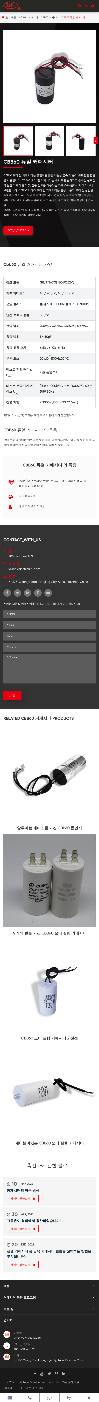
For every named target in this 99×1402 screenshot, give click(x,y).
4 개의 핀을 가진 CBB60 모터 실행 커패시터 (50, 933)
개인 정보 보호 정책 (32, 1387)
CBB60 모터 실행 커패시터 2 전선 (49, 1038)
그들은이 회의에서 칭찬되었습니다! (34, 1221)
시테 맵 (7, 1387)
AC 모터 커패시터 (28, 17)
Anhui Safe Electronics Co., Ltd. (42, 1382)
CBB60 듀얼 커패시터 (73, 17)
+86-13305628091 (21, 556)
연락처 (8, 1320)
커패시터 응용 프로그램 (19, 1297)
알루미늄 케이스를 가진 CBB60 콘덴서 (49, 828)
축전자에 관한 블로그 (49, 1165)
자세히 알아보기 (22, 1198)
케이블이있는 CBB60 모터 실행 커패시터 (49, 1143)
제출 (12, 695)
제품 (13, 17)
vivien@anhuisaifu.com (24, 569)
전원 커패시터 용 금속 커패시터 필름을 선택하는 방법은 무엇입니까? (49, 1254)
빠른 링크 (10, 1309)
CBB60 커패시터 (50, 17)
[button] (96, 140)
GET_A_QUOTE (18, 230)
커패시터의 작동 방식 (23, 1190)
